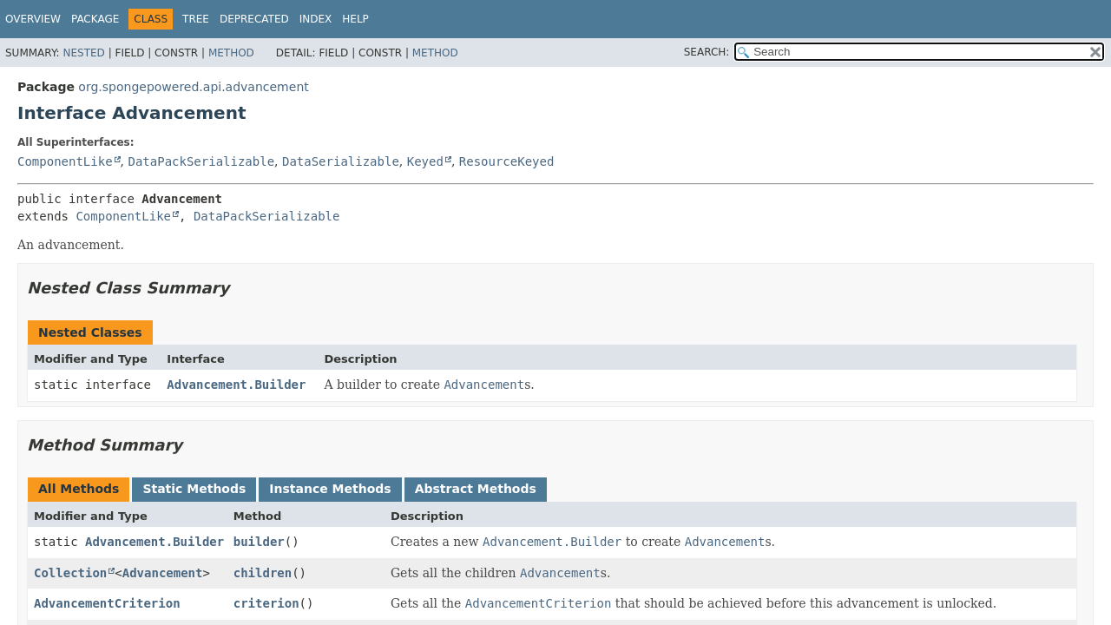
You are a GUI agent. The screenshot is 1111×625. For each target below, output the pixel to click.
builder (259, 542)
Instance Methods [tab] (330, 489)
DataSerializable (340, 161)
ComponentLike (65, 161)
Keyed (425, 161)
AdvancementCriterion (107, 603)
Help (355, 19)
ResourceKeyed (507, 161)
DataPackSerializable (201, 161)
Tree (195, 19)
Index (315, 19)
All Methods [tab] (78, 489)
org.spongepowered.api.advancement (193, 87)
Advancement (162, 573)
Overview (33, 19)
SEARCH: (707, 52)
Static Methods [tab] (194, 489)
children (262, 573)
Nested (83, 53)
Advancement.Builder (236, 384)
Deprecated (254, 19)
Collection (70, 573)
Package (95, 19)
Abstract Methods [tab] (475, 489)
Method (231, 53)
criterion (266, 603)
